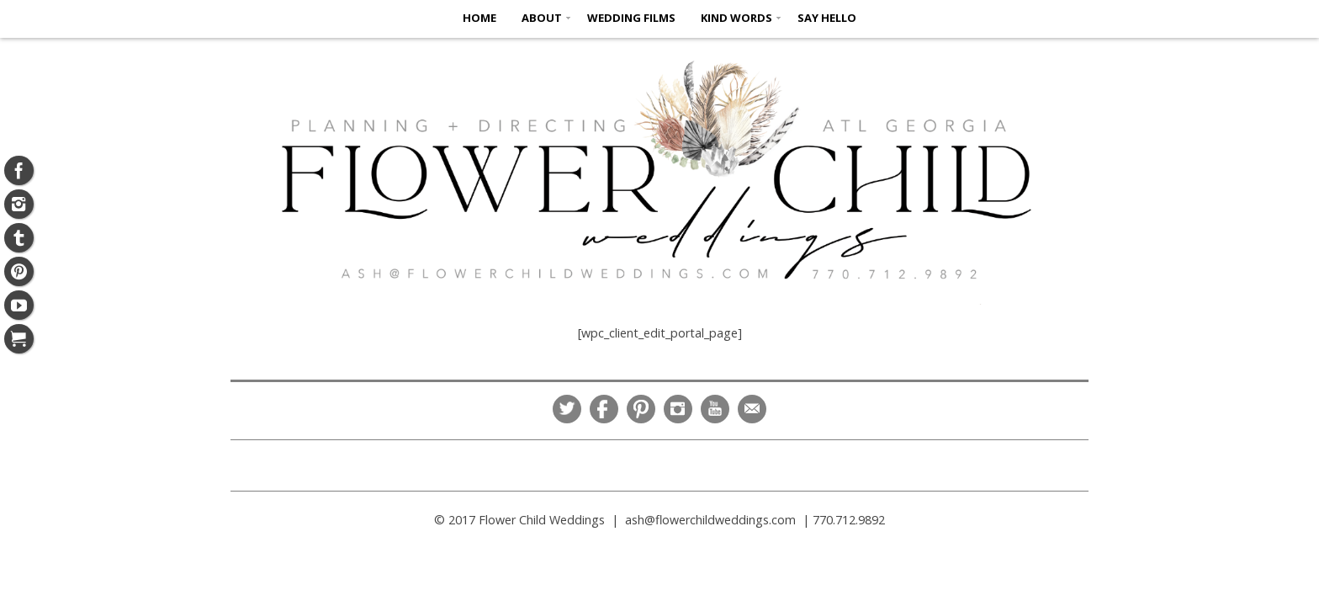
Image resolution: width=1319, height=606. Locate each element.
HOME (479, 17)
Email (752, 409)
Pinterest (641, 409)
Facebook (604, 409)
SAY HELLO (826, 17)
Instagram (678, 409)
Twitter (567, 409)
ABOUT (542, 17)
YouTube (715, 409)
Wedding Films (631, 17)
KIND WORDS (736, 17)
